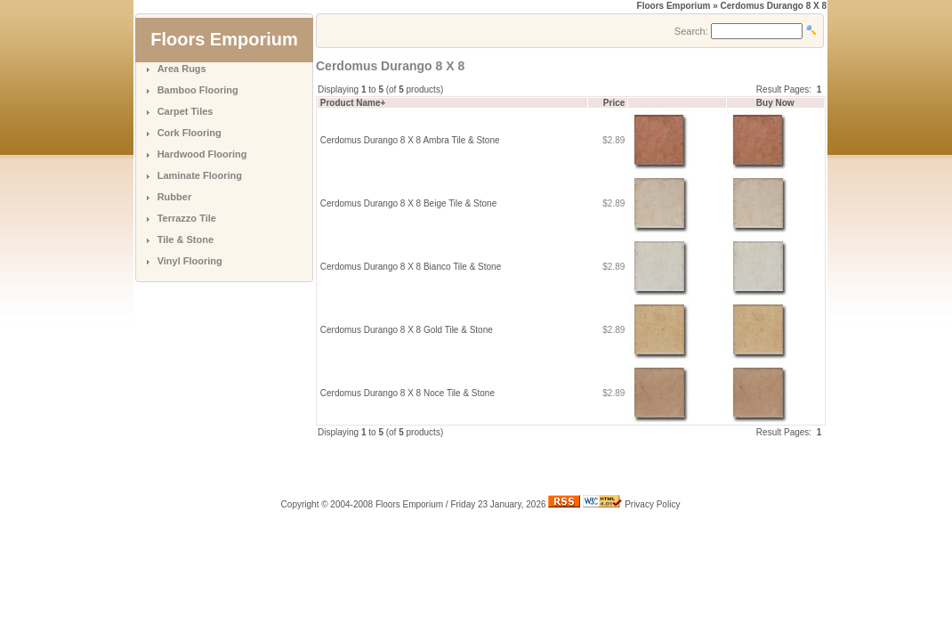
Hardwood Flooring (202, 154)
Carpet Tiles (185, 111)
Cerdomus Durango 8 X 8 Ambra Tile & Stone (410, 140)
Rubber (174, 196)
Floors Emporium (674, 6)
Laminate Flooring (199, 175)
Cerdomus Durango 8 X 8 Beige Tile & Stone (408, 203)
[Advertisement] (524, 465)
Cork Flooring (189, 132)
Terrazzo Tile (186, 218)
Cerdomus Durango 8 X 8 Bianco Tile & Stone (410, 267)
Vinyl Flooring (189, 261)
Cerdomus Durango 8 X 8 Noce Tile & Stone (407, 393)
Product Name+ (353, 103)
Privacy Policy (652, 504)
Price (614, 103)
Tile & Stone (185, 239)
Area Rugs (181, 68)
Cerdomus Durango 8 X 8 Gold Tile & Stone (406, 330)
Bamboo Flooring (197, 90)
